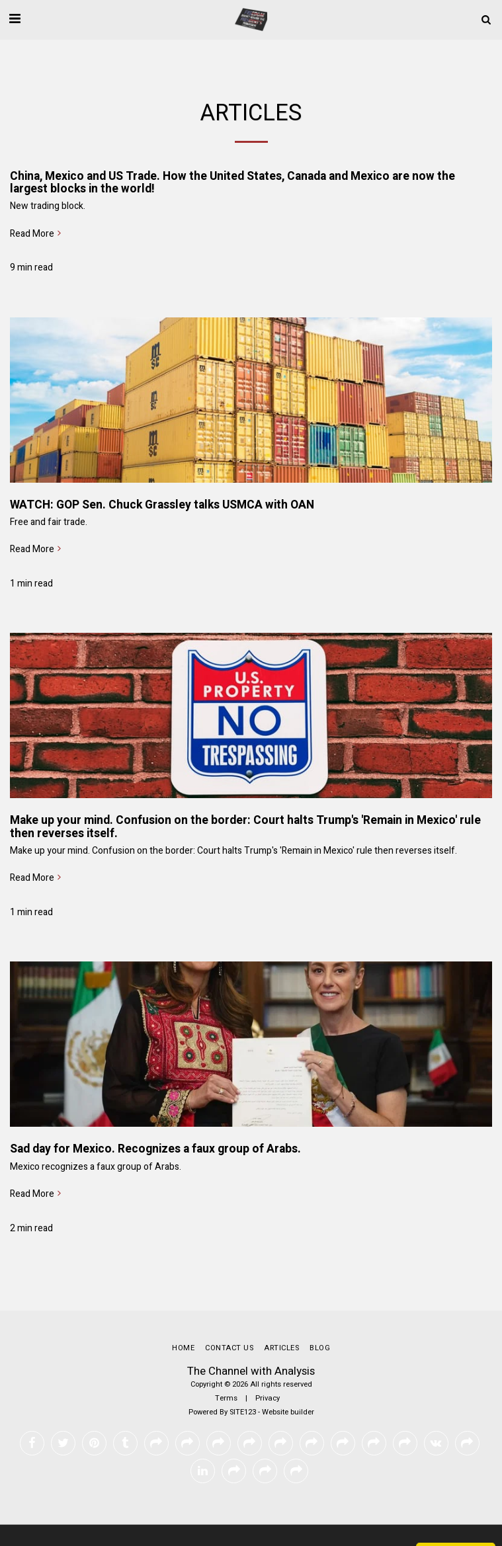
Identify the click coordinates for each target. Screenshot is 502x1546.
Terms (226, 1398)
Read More (36, 234)
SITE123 (243, 1412)
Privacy (267, 1398)
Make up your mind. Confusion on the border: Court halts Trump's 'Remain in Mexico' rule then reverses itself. (245, 826)
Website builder (288, 1412)
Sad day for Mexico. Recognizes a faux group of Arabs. (155, 1149)
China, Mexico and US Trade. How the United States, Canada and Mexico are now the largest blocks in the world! (232, 182)
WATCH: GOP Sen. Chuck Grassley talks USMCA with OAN (162, 505)
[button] (14, 19)
